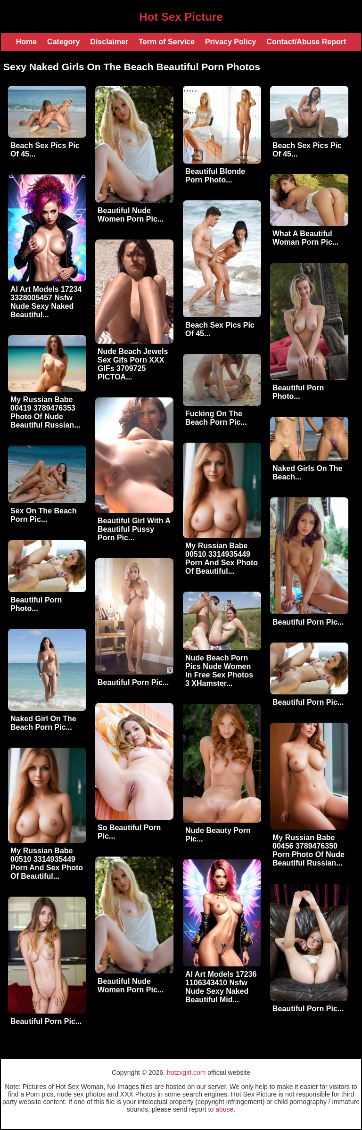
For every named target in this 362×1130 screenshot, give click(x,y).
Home (26, 42)
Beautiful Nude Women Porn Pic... (131, 214)
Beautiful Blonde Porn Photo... (215, 175)
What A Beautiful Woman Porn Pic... (305, 238)
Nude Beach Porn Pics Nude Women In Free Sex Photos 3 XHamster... (219, 670)
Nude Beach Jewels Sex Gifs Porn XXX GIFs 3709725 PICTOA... (133, 364)
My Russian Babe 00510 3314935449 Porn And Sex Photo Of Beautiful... (221, 558)
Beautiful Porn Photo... (298, 392)
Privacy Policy (230, 42)
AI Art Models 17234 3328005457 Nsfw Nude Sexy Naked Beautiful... (46, 302)
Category (63, 42)
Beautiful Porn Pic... (308, 622)
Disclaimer (109, 42)
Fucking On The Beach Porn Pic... (216, 418)
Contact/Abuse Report (306, 42)
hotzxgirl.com (186, 1072)
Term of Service (167, 42)
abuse (224, 1109)
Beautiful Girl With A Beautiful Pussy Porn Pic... (134, 529)
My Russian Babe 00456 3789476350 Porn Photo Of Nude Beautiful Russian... (308, 850)
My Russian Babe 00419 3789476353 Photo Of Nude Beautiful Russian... (45, 412)
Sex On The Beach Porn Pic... (43, 515)
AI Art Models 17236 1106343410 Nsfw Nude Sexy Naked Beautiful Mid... (220, 987)
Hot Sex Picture (180, 16)
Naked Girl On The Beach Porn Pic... (43, 723)
